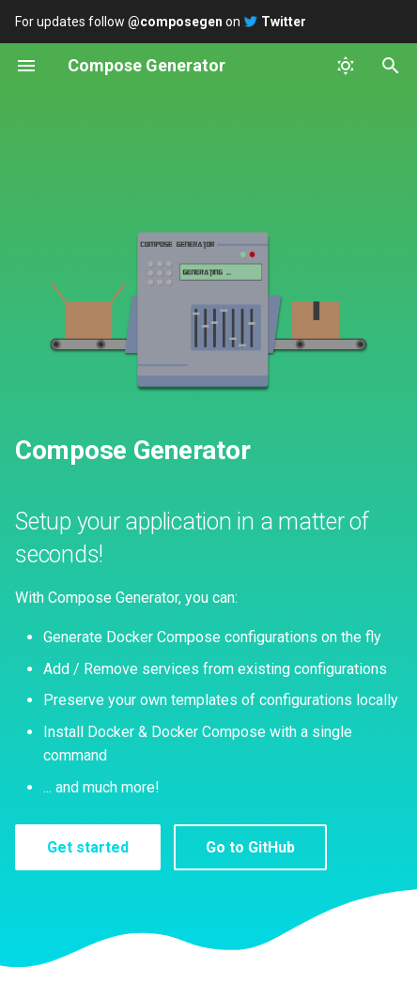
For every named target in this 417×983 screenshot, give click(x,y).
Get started (88, 847)
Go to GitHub (250, 847)
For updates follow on (160, 21)
